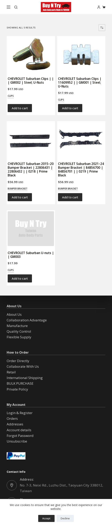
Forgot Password (20, 435)
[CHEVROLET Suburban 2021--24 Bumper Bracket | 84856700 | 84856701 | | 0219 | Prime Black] (81, 139)
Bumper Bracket (17, 188)
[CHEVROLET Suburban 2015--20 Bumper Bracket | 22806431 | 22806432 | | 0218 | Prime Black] (31, 139)
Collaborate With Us (23, 366)
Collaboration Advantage (27, 320)
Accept (46, 518)
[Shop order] (101, 27)
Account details (19, 430)
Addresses (15, 424)
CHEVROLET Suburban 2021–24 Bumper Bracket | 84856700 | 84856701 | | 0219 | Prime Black (81, 169)
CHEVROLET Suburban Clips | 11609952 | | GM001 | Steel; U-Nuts (79, 82)
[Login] (98, 7)
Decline (65, 518)
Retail (11, 372)
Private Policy (17, 389)
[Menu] (8, 7)
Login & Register (20, 412)
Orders (12, 418)
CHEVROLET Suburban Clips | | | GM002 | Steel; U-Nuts (31, 80)
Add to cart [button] (20, 108)
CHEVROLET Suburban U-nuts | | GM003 (31, 255)
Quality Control (19, 331)
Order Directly (18, 360)
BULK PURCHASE (20, 383)
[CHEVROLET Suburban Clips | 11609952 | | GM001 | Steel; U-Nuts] (81, 54)
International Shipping (25, 377)
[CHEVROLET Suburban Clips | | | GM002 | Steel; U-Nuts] (31, 54)
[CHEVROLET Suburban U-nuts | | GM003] (31, 228)
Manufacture (17, 325)
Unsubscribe (17, 441)
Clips (11, 96)
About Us (14, 314)
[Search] (15, 7)
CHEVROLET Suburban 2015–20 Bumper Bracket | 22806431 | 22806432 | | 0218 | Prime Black (31, 169)
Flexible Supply (19, 337)
